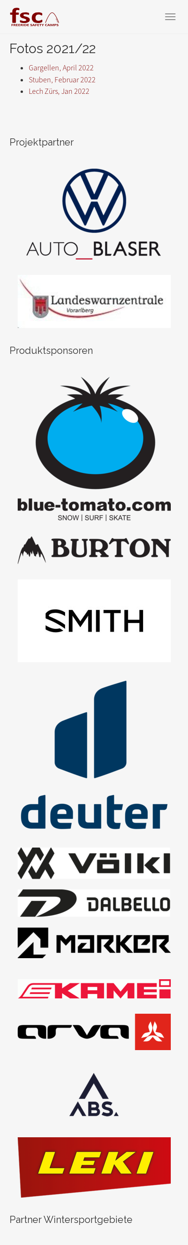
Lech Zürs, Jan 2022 (59, 91)
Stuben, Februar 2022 (62, 80)
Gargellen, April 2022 (61, 68)
